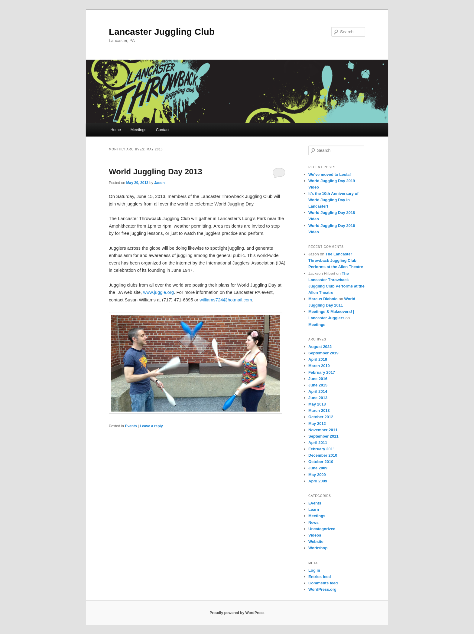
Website (315, 541)
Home (115, 129)
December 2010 (322, 455)
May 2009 (317, 474)
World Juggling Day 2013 (155, 171)
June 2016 (317, 378)
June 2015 (317, 385)
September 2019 (323, 353)
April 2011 (317, 442)
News (313, 522)
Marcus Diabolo (323, 299)
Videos (314, 535)
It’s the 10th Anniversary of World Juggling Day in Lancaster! (333, 200)
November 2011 (322, 430)
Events (131, 426)
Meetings (138, 129)
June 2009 (317, 468)
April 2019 (317, 359)
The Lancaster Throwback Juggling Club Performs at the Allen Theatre (335, 260)
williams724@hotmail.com (226, 299)
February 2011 (321, 449)
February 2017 (321, 372)
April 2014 (317, 391)
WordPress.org (322, 589)
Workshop (317, 548)
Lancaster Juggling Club (162, 32)
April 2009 (317, 481)
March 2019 (319, 365)
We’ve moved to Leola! (329, 174)
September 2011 (323, 436)
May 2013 (317, 404)
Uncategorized (322, 529)
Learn (313, 509)
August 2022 (320, 346)
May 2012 (317, 423)
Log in (314, 570)
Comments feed (323, 583)
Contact (163, 129)
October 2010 (320, 461)
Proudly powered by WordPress (236, 613)
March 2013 (319, 410)
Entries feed (319, 576)
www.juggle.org (158, 292)
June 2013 (317, 398)
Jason (159, 183)
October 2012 (320, 417)
